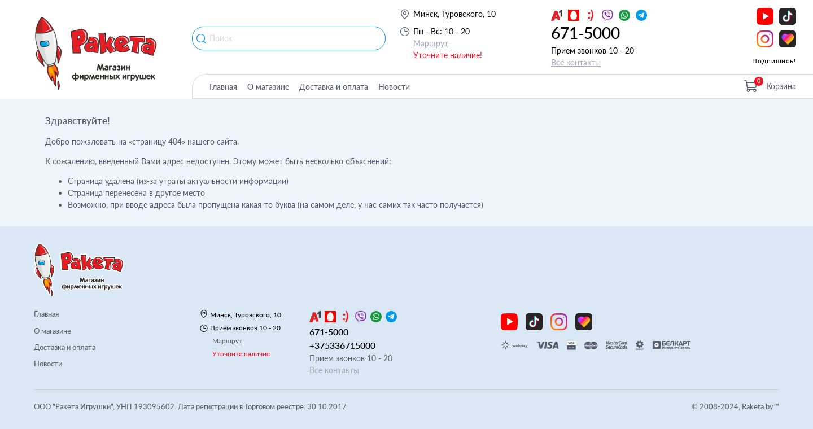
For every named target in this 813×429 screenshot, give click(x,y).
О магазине (268, 86)
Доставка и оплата (333, 86)
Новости (394, 86)
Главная (223, 86)
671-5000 (585, 32)
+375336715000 (342, 345)
